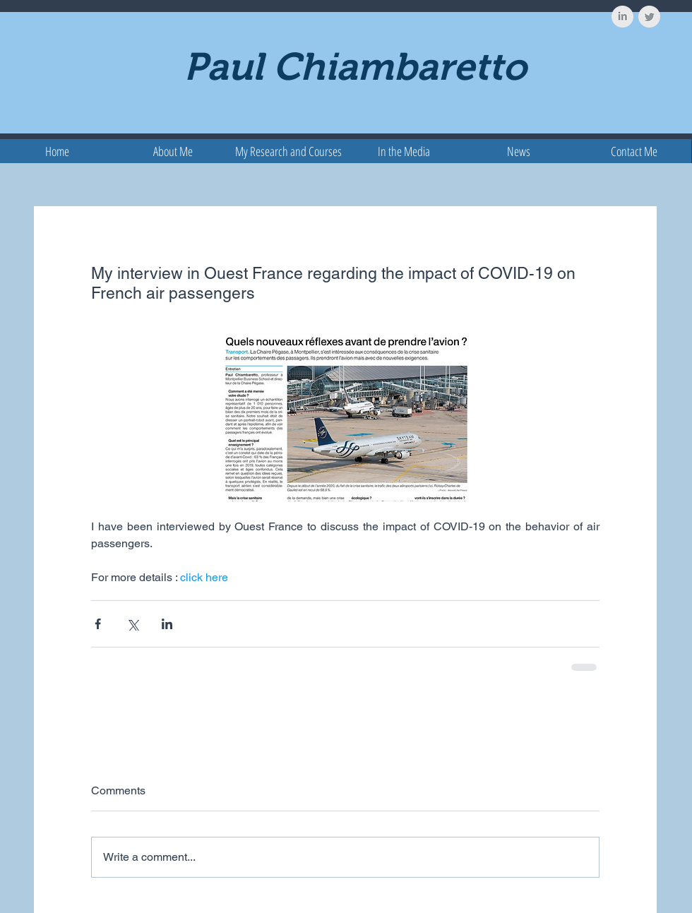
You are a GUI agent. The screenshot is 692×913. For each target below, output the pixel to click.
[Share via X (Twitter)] (132, 624)
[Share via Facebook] (98, 624)
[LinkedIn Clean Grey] (622, 17)
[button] (288, 151)
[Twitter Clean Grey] (649, 17)
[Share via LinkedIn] (167, 624)
